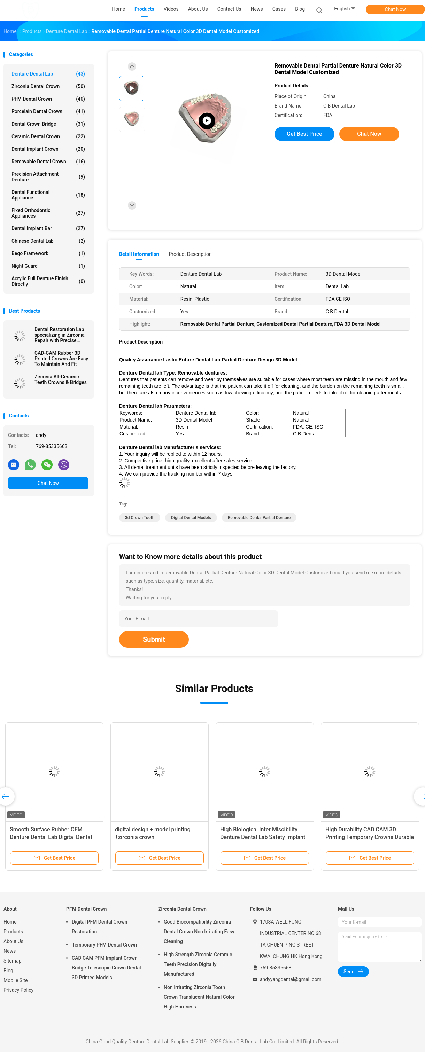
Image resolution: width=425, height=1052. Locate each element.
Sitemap (12, 961)
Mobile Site (15, 980)
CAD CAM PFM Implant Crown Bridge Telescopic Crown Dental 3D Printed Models (106, 967)
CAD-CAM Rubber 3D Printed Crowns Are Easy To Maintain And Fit (61, 358)
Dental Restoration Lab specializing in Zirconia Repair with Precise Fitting (59, 335)
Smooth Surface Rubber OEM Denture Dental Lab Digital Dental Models (51, 837)
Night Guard (48, 265)
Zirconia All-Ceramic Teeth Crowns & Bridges (60, 379)
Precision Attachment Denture (48, 176)
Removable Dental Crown (48, 161)
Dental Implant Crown (48, 149)
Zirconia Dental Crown (48, 86)
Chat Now (395, 9)
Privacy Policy (18, 990)
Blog (8, 970)
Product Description (190, 254)
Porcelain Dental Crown (48, 111)
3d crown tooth (139, 517)
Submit (154, 639)
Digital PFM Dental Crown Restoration (100, 926)
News (9, 951)
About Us (13, 941)
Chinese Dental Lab (48, 240)
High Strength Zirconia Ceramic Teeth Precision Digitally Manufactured (198, 964)
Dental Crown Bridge (48, 123)
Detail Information (139, 254)
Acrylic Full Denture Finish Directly (48, 281)
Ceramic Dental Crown (48, 136)
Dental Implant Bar (48, 228)
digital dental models (191, 517)
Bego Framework (48, 253)
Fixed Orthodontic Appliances (48, 213)
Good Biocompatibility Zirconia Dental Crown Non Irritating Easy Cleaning (199, 931)
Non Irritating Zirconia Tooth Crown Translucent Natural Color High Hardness (199, 997)
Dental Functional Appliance (48, 195)
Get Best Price (304, 134)
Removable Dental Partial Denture (259, 517)
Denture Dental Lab (48, 73)
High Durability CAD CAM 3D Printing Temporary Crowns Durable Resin (369, 837)
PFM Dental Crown (48, 98)
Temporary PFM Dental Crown (104, 945)
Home (10, 922)
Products (13, 931)
